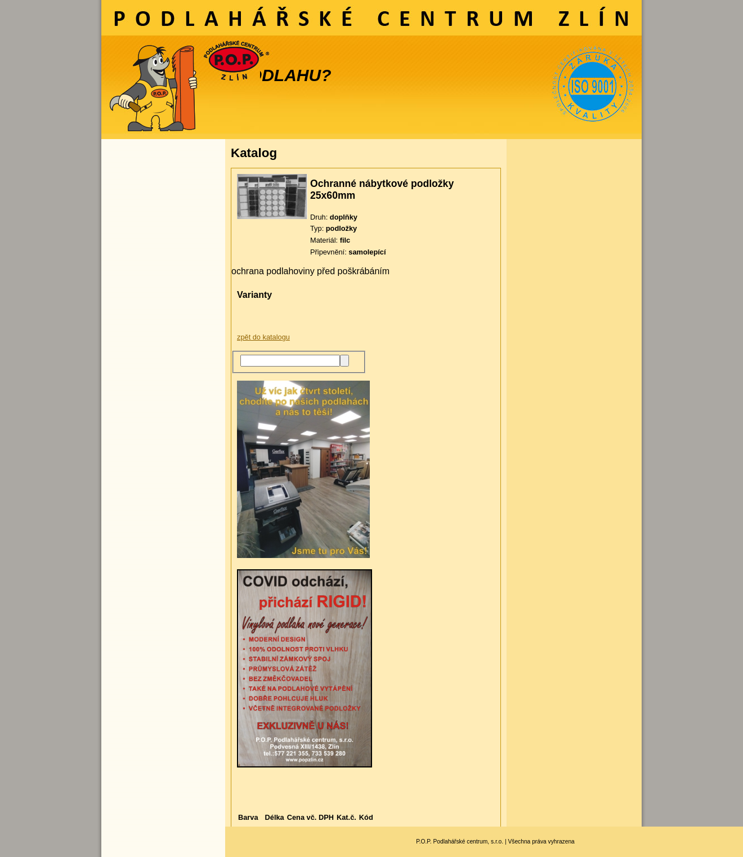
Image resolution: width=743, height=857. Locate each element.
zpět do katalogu (263, 337)
